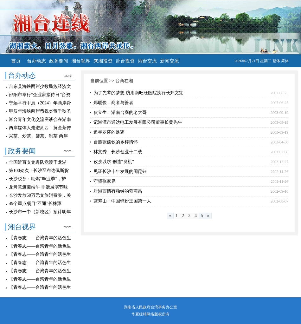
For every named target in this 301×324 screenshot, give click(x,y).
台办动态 (36, 60)
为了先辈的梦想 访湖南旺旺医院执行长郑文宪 (138, 92)
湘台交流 (147, 60)
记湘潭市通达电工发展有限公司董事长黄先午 (137, 122)
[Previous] (170, 216)
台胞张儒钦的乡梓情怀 (115, 142)
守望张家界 (104, 181)
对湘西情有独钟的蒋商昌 (117, 191)
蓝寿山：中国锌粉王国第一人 (122, 201)
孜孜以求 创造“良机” (113, 161)
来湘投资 (102, 60)
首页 (16, 60)
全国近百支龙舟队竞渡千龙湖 (38, 162)
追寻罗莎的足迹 (109, 132)
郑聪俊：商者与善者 (113, 102)
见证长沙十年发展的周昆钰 (120, 171)
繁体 (276, 61)
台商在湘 (124, 80)
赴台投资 (125, 60)
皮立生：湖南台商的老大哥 (120, 112)
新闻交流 (169, 60)
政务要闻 (58, 60)
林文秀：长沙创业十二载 (117, 151)
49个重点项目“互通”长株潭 (35, 203)
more (68, 75)
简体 (285, 61)
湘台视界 (80, 60)
